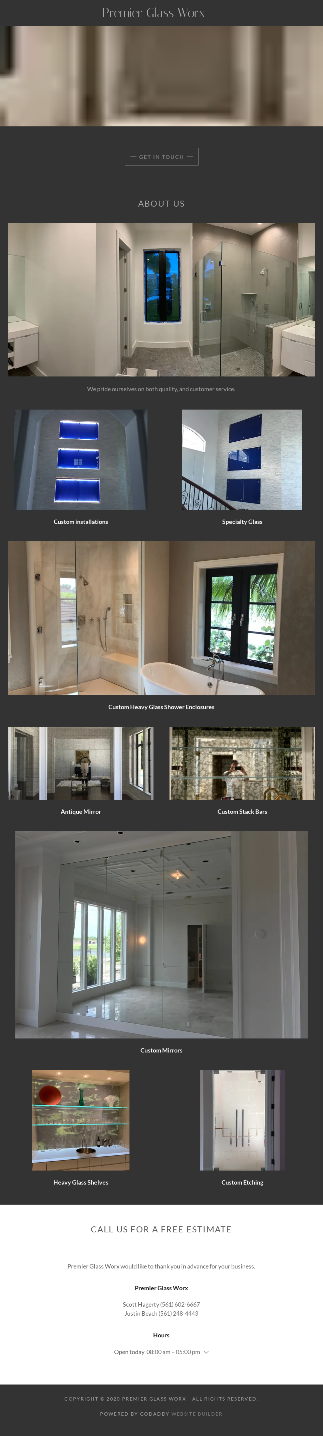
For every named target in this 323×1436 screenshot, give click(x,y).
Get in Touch (161, 156)
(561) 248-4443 (178, 1313)
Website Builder (197, 1414)
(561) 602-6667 (180, 1304)
